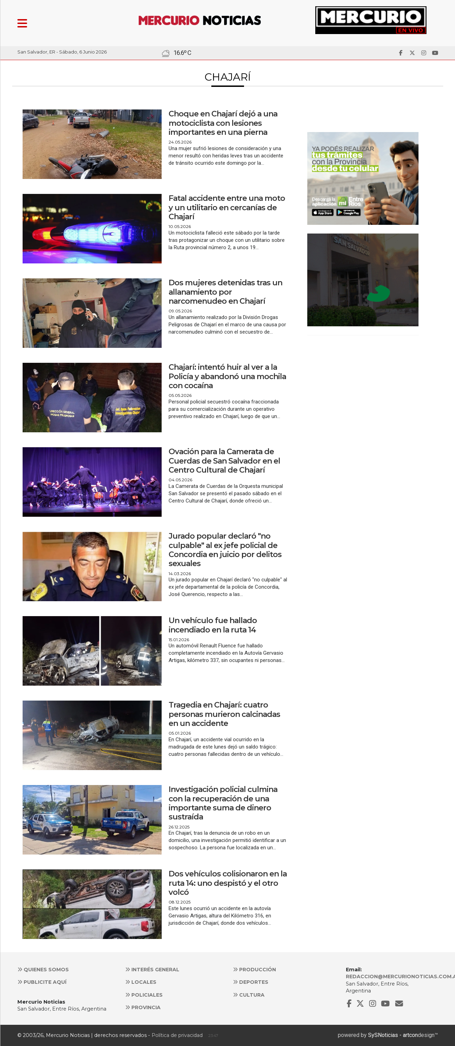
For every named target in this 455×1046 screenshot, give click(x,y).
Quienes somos (43, 969)
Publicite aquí (41, 982)
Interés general (152, 969)
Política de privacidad (177, 1035)
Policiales (144, 995)
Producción (254, 969)
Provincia (143, 1007)
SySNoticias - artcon (393, 1035)
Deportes (250, 982)
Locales (140, 982)
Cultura (249, 995)
